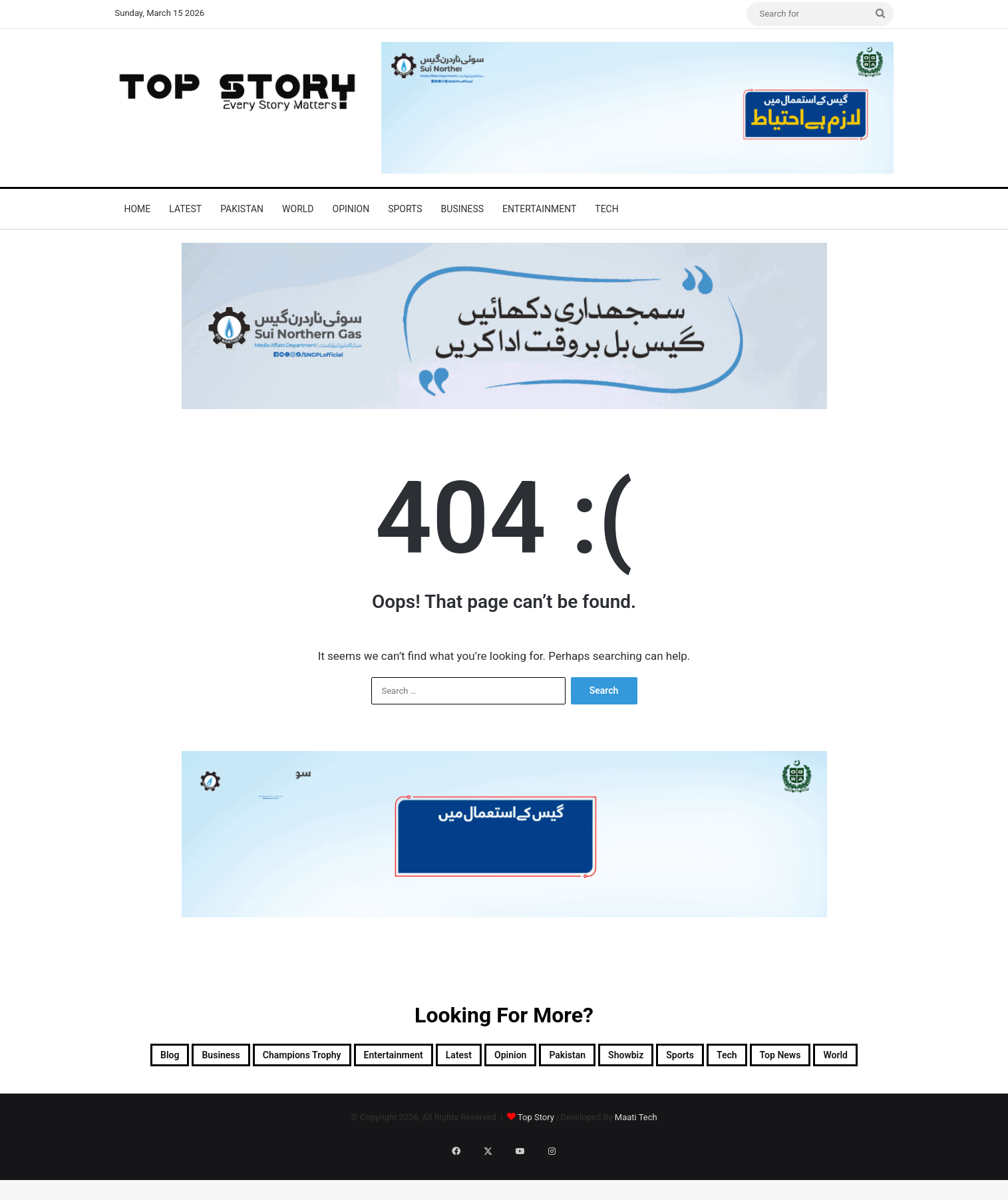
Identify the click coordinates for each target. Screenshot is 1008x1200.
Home (137, 209)
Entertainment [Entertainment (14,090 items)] (461, 1058)
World (297, 209)
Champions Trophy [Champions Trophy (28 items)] (336, 1058)
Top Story (536, 1154)
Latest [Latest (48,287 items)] (549, 1058)
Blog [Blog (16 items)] (159, 1058)
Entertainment (539, 209)
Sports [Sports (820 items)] (842, 1058)
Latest (185, 209)
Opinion (351, 209)
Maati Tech (636, 1154)
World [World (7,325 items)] (574, 1090)
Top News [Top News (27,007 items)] (501, 1090)
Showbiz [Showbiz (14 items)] (770, 1058)
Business (462, 209)
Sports (405, 209)
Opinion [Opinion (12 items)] (617, 1058)
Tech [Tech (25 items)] (430, 1090)
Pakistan (241, 209)
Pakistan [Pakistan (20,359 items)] (693, 1058)
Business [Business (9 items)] (227, 1058)
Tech (606, 209)
